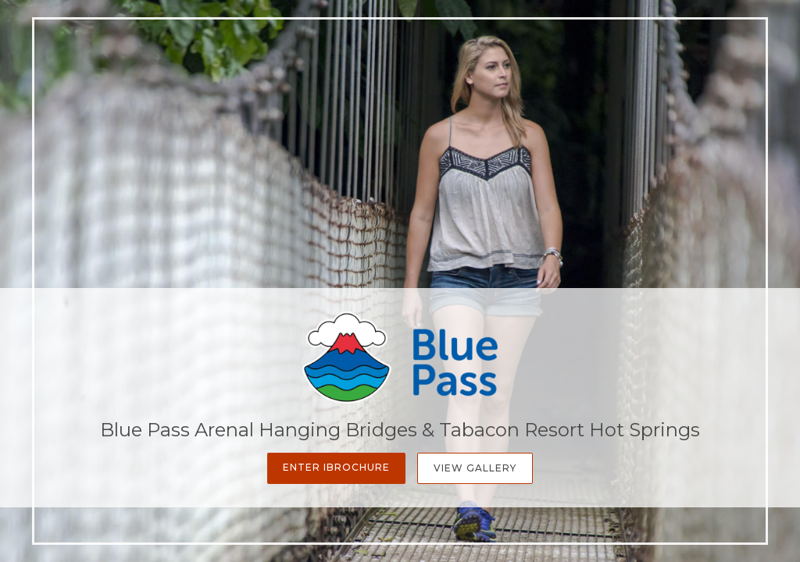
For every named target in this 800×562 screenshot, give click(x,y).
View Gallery (475, 468)
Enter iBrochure (336, 467)
